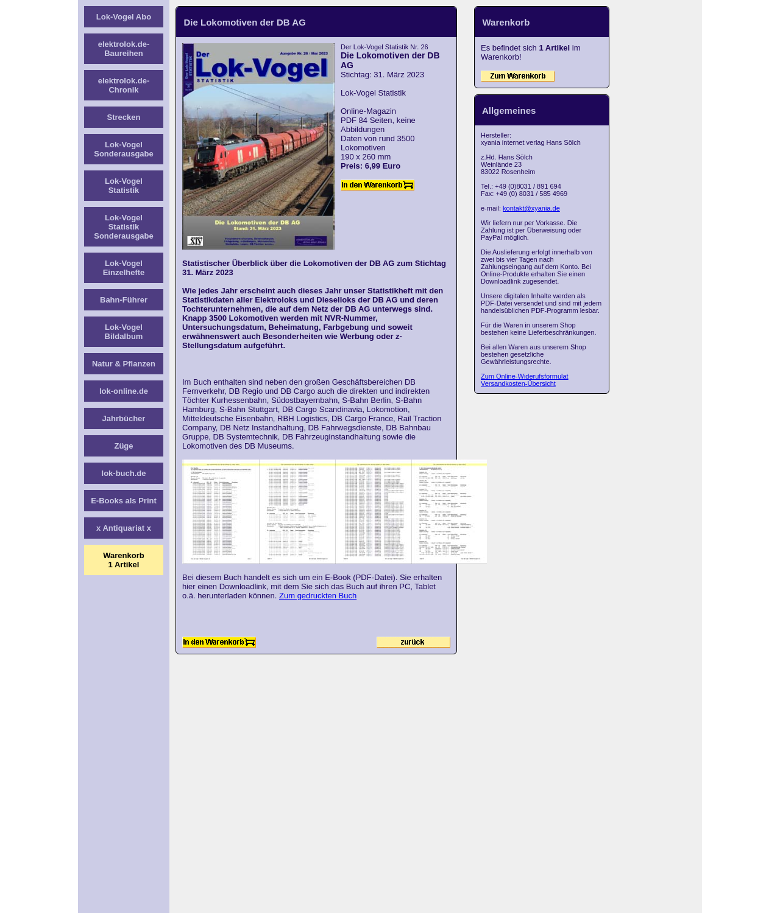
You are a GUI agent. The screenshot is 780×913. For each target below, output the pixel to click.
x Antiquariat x (123, 528)
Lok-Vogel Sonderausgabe (124, 149)
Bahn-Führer (123, 299)
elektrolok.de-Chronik (124, 85)
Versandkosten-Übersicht (518, 383)
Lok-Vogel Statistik (124, 186)
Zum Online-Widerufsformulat (525, 376)
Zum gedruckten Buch (317, 595)
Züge (123, 445)
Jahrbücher (124, 418)
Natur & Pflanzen (123, 363)
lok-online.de (123, 391)
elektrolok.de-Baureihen (124, 49)
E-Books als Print (124, 500)
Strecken (124, 117)
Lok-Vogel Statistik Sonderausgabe (124, 226)
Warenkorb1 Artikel (123, 560)
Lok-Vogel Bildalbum (124, 332)
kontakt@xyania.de (531, 208)
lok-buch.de (124, 473)
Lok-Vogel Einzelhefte (124, 268)
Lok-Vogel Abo (123, 16)
